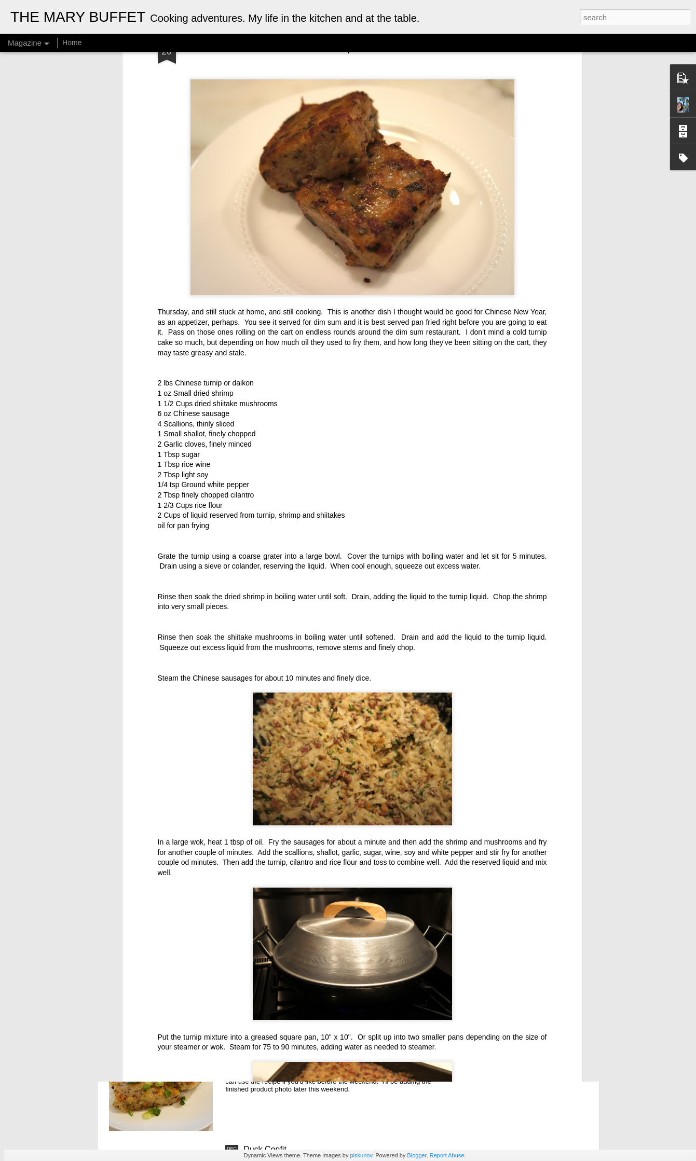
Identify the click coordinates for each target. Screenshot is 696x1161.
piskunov (361, 1155)
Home (71, 42)
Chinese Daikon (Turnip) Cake (299, 1031)
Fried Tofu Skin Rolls (281, 913)
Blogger (416, 1155)
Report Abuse (447, 1155)
